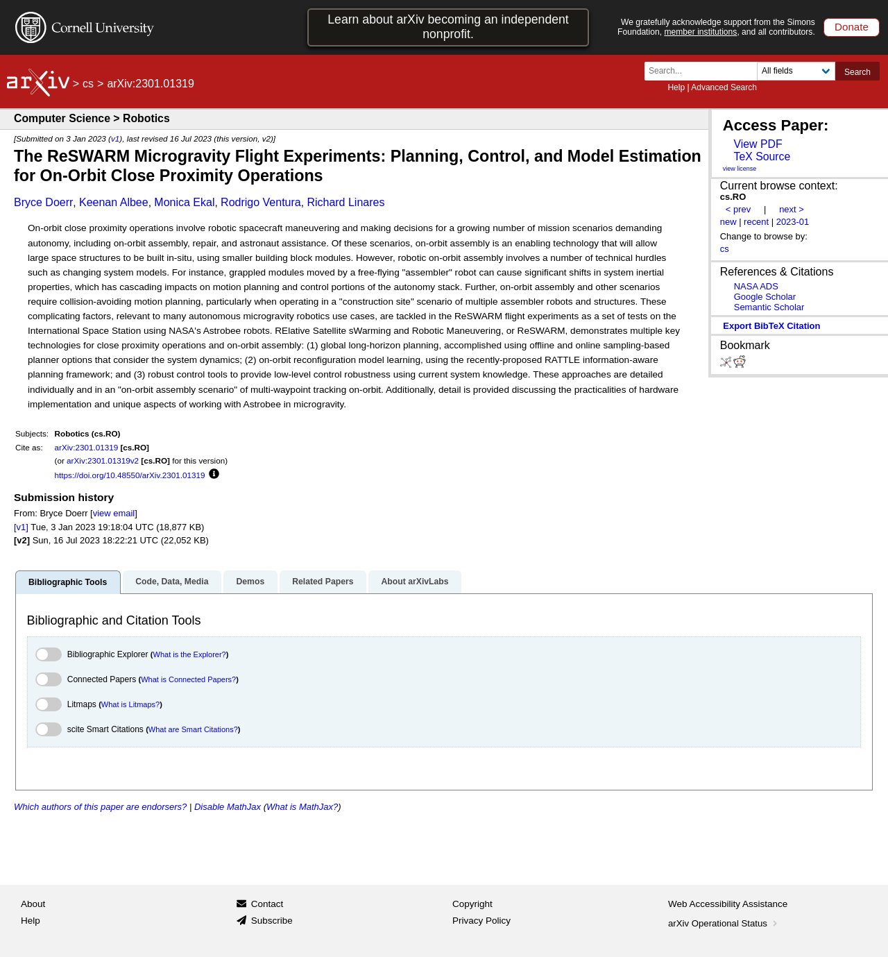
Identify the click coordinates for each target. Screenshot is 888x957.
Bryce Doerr (43, 202)
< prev (738, 209)
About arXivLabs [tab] (414, 581)
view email (114, 513)
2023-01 (793, 222)
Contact (267, 904)
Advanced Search (724, 87)
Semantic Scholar (769, 307)
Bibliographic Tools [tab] (67, 582)
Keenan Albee (113, 202)
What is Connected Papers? (188, 679)
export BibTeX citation (771, 326)
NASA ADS (756, 286)
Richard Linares (345, 202)
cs (88, 84)
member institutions (700, 32)
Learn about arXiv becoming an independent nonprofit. (448, 26)
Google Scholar (765, 296)
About (33, 904)
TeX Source (761, 156)
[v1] (21, 527)
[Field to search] (796, 71)
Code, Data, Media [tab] (171, 581)
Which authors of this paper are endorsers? (100, 807)
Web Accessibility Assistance (727, 904)
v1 (115, 138)
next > (791, 209)
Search (857, 72)
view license (740, 168)
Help (676, 87)
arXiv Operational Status (724, 923)
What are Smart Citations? (193, 729)
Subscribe (272, 920)
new (728, 222)
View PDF (757, 144)
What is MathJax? (302, 807)
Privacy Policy (481, 920)
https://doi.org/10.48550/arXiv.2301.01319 (130, 475)
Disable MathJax (227, 807)
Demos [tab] (250, 581)
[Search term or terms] (704, 71)
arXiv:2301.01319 (87, 447)
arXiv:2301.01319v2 (103, 460)
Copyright (472, 904)
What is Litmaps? (130, 704)
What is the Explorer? (189, 654)
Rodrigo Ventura (261, 202)
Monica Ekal (184, 202)
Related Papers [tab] (322, 581)
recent (756, 222)
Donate (852, 27)
